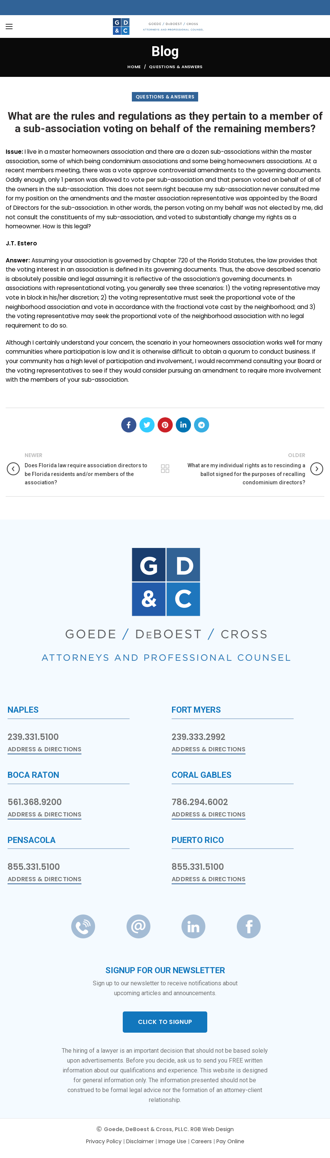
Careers (201, 1141)
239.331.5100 (33, 737)
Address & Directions (44, 749)
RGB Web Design (212, 1129)
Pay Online (230, 1141)
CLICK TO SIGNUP (165, 1022)
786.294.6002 (200, 802)
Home (134, 67)
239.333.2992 (198, 737)
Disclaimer (140, 1141)
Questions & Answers (176, 67)
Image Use (172, 1141)
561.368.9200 (35, 802)
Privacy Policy (104, 1141)
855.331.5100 (34, 867)
